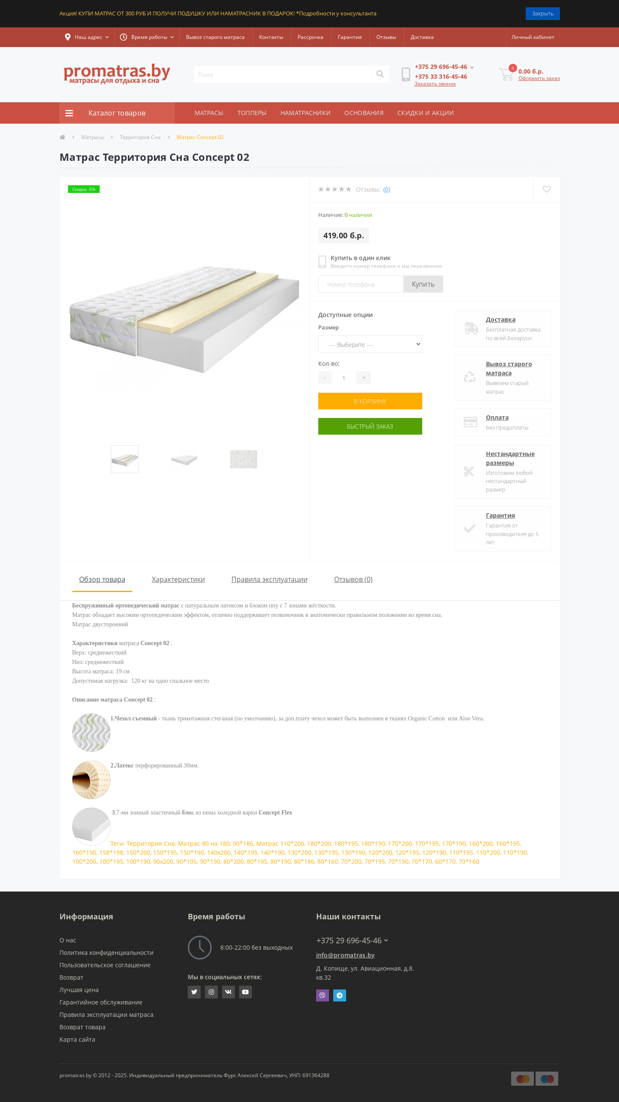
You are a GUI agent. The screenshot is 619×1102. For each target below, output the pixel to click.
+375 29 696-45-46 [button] (352, 940)
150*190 (192, 852)
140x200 (219, 852)
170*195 (427, 843)
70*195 (374, 861)
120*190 (434, 852)
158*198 (111, 852)
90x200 (163, 861)
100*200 (84, 861)
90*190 (210, 861)
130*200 (299, 852)
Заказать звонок (435, 83)
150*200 (138, 852)
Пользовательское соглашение (105, 965)
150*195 (165, 852)
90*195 (186, 861)
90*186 (243, 843)
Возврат (71, 977)
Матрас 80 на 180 (204, 843)
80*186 (304, 861)
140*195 (246, 852)
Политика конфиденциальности (106, 952)
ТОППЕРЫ (252, 113)
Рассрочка (310, 37)
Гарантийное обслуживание (100, 1002)
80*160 (327, 861)
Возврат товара (82, 1027)
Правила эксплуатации (269, 579)
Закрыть (543, 13)
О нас (67, 940)
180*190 (373, 843)
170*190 (454, 843)
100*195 (111, 861)
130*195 (326, 852)
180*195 (346, 843)
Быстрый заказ (370, 426)
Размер (328, 327)
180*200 (319, 843)
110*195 (461, 852)
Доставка (422, 37)
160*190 (84, 852)
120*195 (407, 852)
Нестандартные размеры (510, 458)
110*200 (488, 852)
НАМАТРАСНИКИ (306, 113)
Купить (423, 284)
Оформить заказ (539, 78)
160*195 (508, 843)
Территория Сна (140, 137)
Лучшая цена (79, 990)
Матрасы (92, 137)
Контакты (271, 37)
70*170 (422, 861)
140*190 (272, 852)
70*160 (469, 861)
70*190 (398, 861)
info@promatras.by (345, 955)
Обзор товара (102, 579)
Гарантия (350, 37)
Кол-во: (329, 363)
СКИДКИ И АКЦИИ (425, 113)
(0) (386, 189)
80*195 (257, 861)
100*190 (138, 861)
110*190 (515, 852)
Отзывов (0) (353, 579)
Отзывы (386, 37)
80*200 (233, 861)
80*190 (280, 861)
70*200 (351, 861)
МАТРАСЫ (209, 113)
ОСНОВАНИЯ (364, 113)
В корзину (370, 401)
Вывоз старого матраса (215, 37)
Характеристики (178, 579)
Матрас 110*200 (280, 843)
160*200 (481, 843)
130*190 (353, 852)
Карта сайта (77, 1039)
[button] (86, 37)
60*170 (445, 861)
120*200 (380, 852)
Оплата (497, 417)
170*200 (400, 843)
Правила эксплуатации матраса (106, 1014)
